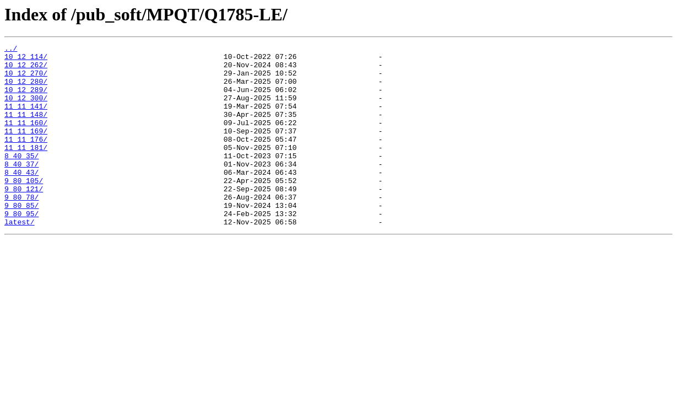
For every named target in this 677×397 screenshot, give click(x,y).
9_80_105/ (23, 208)
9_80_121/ (23, 218)
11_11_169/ (25, 149)
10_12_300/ (25, 109)
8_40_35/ (21, 179)
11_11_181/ (25, 169)
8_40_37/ (21, 189)
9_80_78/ (21, 228)
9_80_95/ (21, 248)
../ (10, 50)
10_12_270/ (25, 79)
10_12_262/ (25, 69)
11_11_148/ (25, 129)
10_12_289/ (25, 99)
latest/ (19, 258)
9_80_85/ (21, 238)
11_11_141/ (25, 119)
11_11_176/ (25, 159)
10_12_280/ (25, 89)
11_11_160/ (25, 139)
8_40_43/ (21, 198)
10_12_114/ (25, 60)
